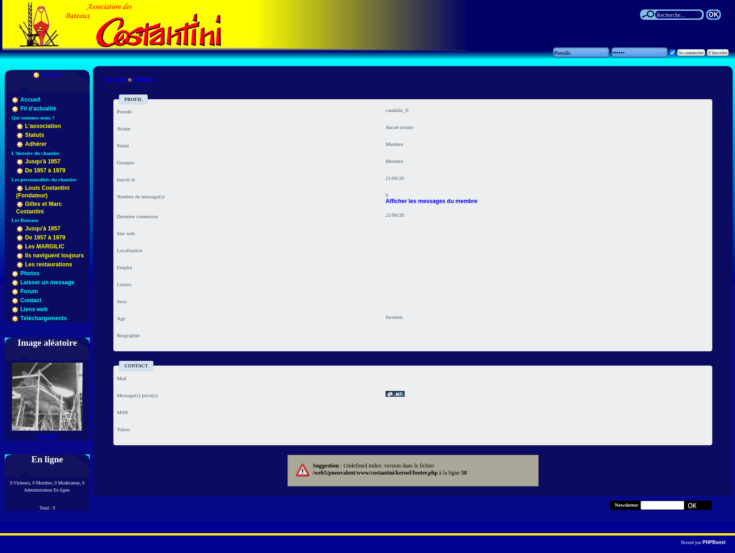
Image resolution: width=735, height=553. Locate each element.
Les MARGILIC (44, 246)
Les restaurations (48, 264)
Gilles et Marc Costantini (39, 208)
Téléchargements (43, 318)
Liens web (34, 309)
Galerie (47, 437)
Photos (30, 273)
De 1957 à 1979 (45, 170)
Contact (31, 300)
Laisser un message (47, 282)
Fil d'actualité (38, 108)
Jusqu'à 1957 (42, 161)
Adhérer (36, 144)
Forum (29, 291)
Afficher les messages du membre (432, 201)
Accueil (52, 74)
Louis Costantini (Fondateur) (42, 192)
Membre (145, 80)
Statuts (34, 135)
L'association (43, 126)
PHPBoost (714, 542)
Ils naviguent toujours (54, 255)
